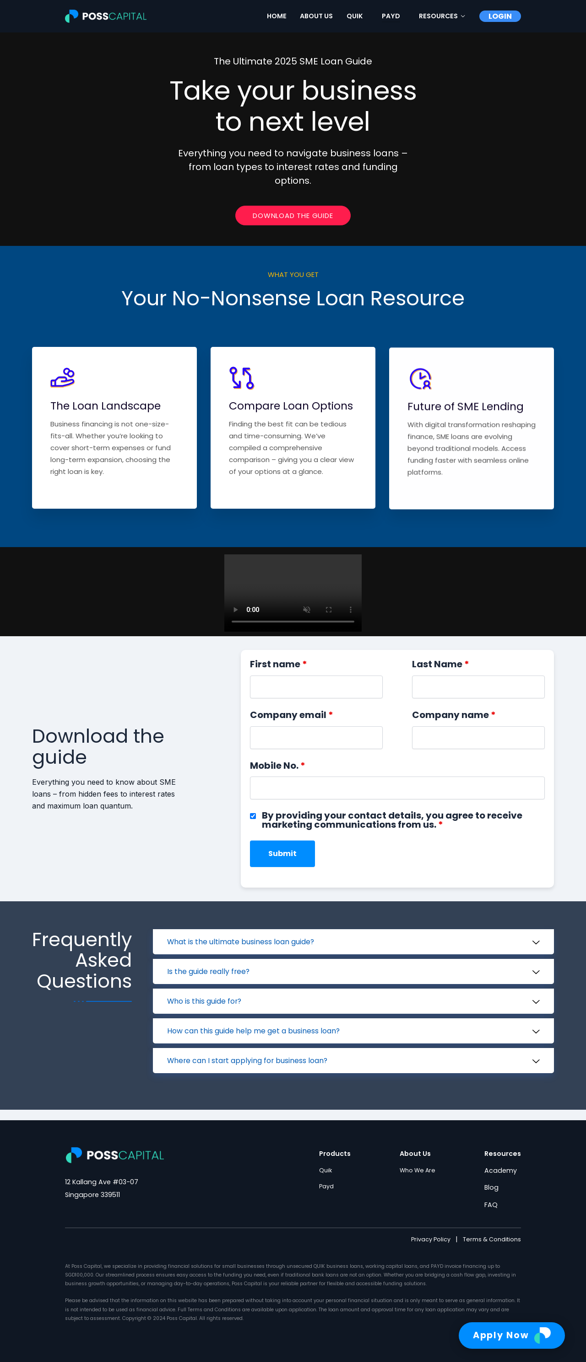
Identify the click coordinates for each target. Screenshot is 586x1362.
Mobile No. (277, 774)
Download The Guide (293, 222)
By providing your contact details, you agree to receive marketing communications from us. (392, 829)
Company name (454, 724)
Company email (291, 724)
